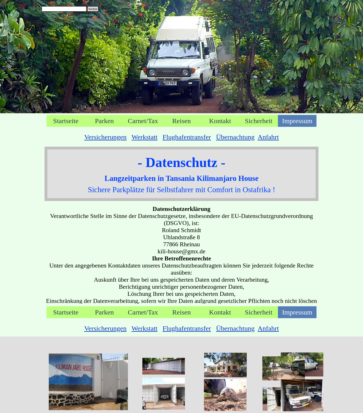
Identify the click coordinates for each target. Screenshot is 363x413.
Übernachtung (235, 137)
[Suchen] (64, 9)
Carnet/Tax (143, 121)
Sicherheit (258, 121)
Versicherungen (105, 137)
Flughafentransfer (186, 137)
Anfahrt (268, 137)
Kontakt (220, 121)
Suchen (92, 8)
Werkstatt (144, 137)
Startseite (65, 121)
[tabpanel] (181, 137)
